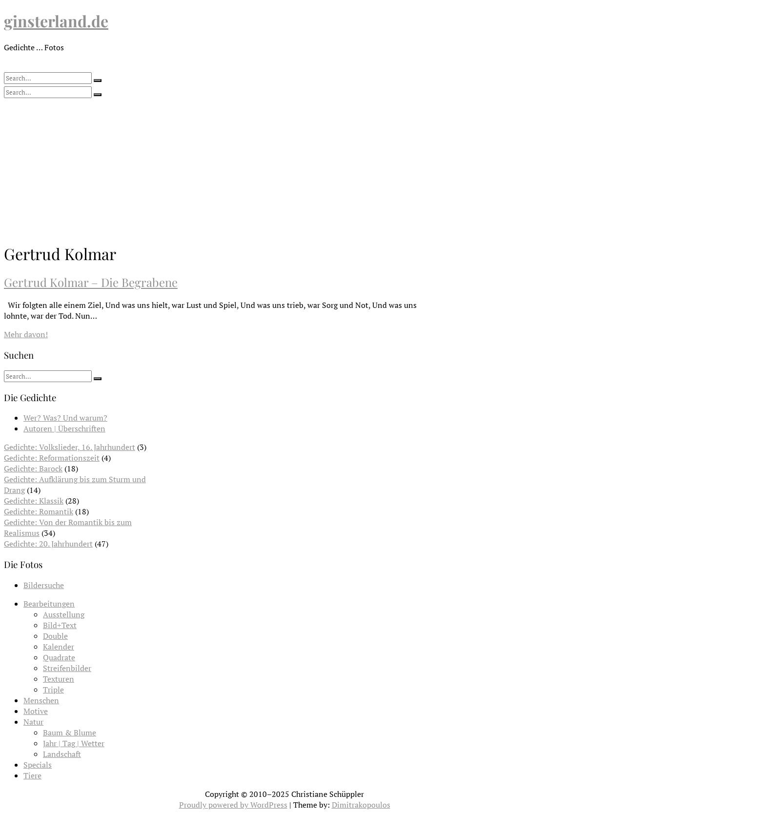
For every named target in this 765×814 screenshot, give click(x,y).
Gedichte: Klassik (33, 500)
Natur (33, 721)
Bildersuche (43, 585)
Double (55, 636)
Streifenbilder (67, 668)
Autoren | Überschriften (64, 428)
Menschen (41, 700)
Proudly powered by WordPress (233, 804)
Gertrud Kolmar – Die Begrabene (91, 282)
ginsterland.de (56, 20)
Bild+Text (60, 625)
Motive (35, 711)
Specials (37, 764)
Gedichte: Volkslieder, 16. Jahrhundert (69, 447)
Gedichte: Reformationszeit (52, 457)
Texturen (58, 678)
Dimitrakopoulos (361, 804)
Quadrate (59, 657)
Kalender (58, 646)
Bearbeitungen (49, 603)
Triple (53, 689)
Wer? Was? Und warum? (65, 417)
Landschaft (62, 754)
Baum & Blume (69, 732)
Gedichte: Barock (33, 468)
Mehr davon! (26, 334)
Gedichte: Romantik (38, 511)
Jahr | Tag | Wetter (73, 743)
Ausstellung (63, 614)
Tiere (32, 775)
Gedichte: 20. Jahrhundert (48, 543)
